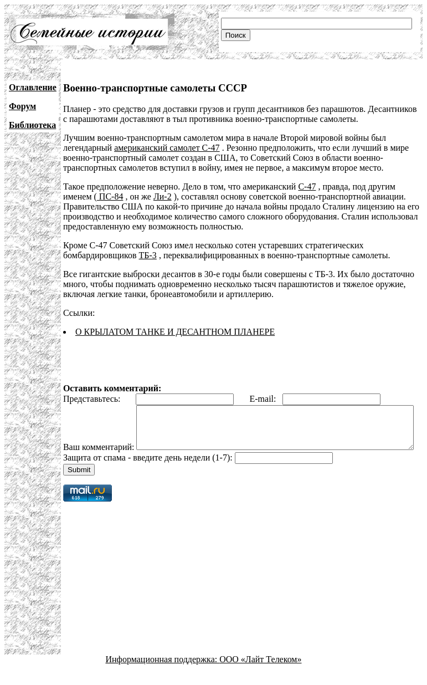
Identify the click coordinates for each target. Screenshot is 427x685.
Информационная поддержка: (163, 675)
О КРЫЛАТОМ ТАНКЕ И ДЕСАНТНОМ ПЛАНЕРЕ (175, 331)
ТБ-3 (148, 255)
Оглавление (32, 87)
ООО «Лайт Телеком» (260, 675)
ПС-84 (110, 196)
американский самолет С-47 (166, 147)
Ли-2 (162, 196)
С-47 (307, 186)
